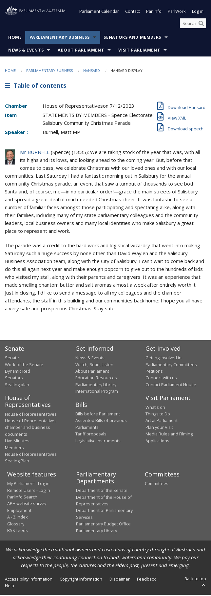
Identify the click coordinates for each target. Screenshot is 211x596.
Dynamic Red (17, 372)
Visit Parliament (139, 51)
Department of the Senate (101, 492)
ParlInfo (154, 12)
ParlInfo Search (22, 498)
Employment (19, 512)
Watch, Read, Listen (94, 366)
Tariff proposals (90, 435)
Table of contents (35, 87)
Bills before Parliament (97, 415)
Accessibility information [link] (28, 580)
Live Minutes (17, 442)
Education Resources (96, 379)
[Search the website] (193, 25)
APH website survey (26, 505)
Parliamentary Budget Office (103, 525)
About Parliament (81, 51)
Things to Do (157, 415)
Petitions (154, 372)
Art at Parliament (161, 422)
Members (14, 449)
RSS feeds (17, 532)
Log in (197, 12)
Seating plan (17, 386)
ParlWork (177, 12)
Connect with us (161, 379)
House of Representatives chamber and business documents (31, 428)
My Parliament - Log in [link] (28, 485)
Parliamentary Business (59, 38)
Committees (156, 485)
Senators (14, 379)
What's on (155, 408)
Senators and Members (132, 38)
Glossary (15, 525)
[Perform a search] (201, 25)
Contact (132, 12)
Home (15, 38)
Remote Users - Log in (28, 492)
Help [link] (9, 587)
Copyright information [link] (81, 580)
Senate (12, 359)
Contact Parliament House (170, 386)
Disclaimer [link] (119, 580)
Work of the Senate (24, 366)
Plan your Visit (159, 428)
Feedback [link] (146, 580)
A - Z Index (17, 518)
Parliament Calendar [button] (99, 12)
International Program (96, 392)
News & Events (26, 51)
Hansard (91, 71)
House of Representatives (31, 415)
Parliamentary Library (95, 386)
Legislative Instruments (98, 442)
